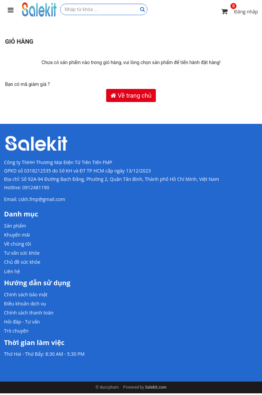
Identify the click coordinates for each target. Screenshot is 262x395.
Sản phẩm (15, 226)
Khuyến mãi (17, 235)
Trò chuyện (16, 331)
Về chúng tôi (17, 244)
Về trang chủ (131, 95)
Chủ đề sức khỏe (22, 262)
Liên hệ (12, 271)
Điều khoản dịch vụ (25, 303)
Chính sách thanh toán (28, 312)
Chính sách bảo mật (25, 294)
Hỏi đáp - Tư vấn (22, 321)
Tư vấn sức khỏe (22, 253)
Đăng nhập (246, 11)
